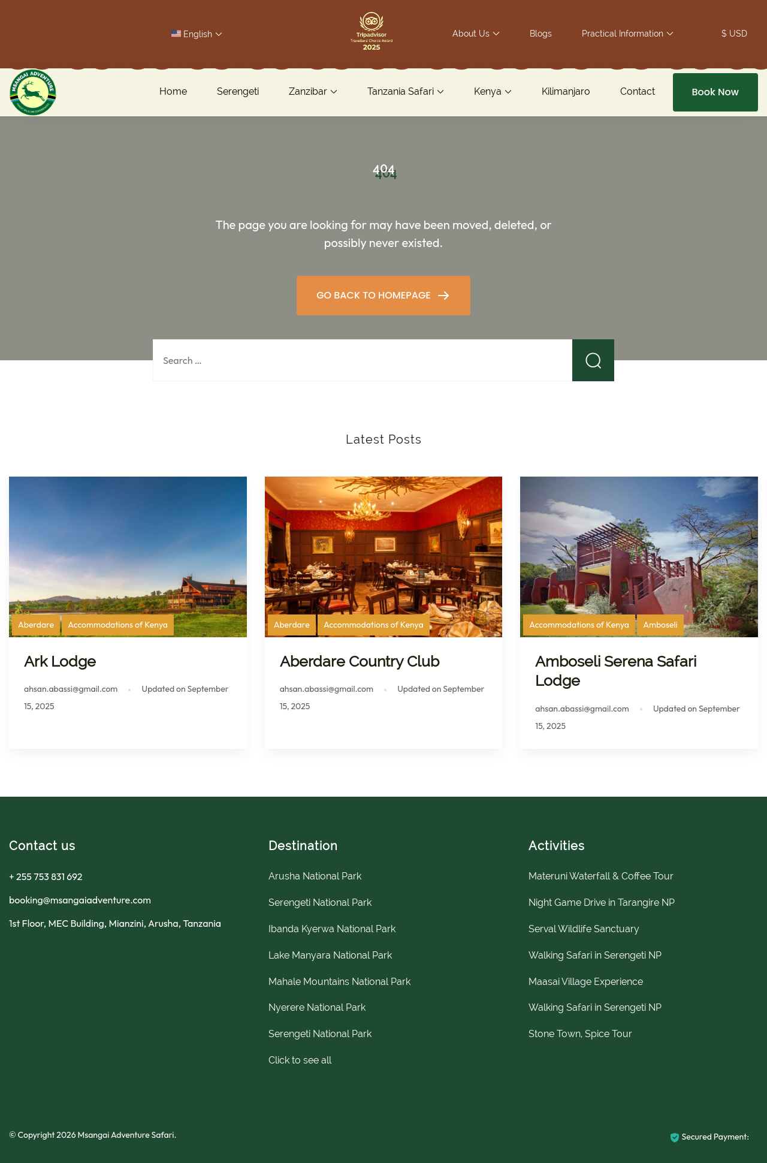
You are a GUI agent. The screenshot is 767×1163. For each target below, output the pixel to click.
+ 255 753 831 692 (45, 876)
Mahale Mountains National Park (339, 981)
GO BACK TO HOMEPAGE (374, 295)
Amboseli (660, 624)
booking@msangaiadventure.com (80, 900)
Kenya (488, 91)
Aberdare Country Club (359, 661)
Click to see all (299, 1060)
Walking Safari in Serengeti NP (595, 955)
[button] (371, 34)
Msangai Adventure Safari (125, 1134)
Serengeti (238, 91)
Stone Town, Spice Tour (580, 1034)
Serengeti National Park (320, 902)
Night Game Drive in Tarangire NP (602, 902)
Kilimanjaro (566, 91)
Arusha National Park (314, 876)
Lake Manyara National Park (330, 955)
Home (173, 91)
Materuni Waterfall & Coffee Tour (601, 876)
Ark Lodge (60, 661)
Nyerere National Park (317, 1007)
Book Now (715, 92)
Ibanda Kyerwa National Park (331, 929)
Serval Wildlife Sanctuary (584, 929)
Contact (637, 91)
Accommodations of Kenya (118, 624)
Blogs (541, 33)
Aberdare (36, 624)
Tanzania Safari (400, 91)
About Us (471, 33)
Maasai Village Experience (586, 981)
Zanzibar (308, 91)
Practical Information (622, 33)
